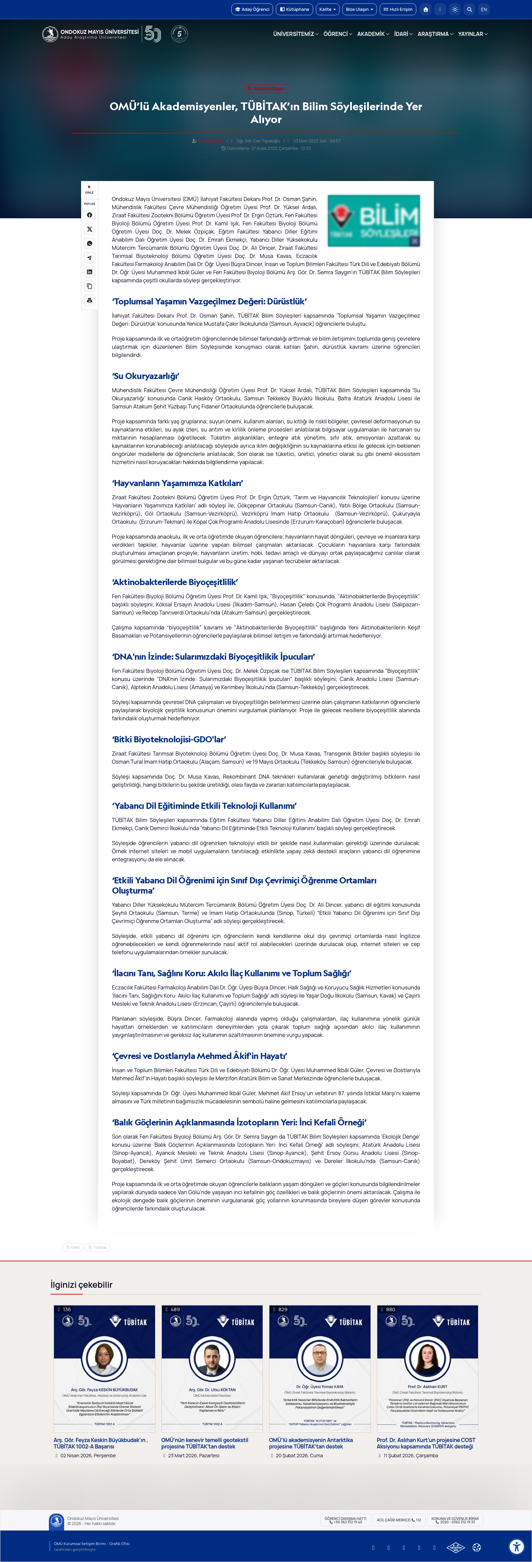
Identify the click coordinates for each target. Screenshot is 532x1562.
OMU (75, 1247)
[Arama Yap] (469, 9)
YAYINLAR (470, 34)
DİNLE (89, 190)
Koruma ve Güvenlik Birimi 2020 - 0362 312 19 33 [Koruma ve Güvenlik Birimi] (455, 1520)
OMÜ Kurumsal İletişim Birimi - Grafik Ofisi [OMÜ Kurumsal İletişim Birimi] (92, 1543)
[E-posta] (440, 9)
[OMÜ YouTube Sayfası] (373, 1548)
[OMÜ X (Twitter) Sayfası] (419, 1548)
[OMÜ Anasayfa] (426, 9)
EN (484, 9)
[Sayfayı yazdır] (89, 300)
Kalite (328, 9)
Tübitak (100, 1247)
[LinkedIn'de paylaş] (89, 272)
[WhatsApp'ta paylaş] (89, 243)
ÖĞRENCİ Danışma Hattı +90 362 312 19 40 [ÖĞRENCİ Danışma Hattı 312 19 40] (345, 1520)
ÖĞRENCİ (336, 34)
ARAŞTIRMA (433, 34)
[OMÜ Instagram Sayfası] (404, 1548)
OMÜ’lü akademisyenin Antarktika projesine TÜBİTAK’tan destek (311, 1443)
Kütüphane (294, 9)
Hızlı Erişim (398, 9)
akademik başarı (266, 89)
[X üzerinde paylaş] (89, 229)
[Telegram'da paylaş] (89, 257)
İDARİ (401, 34)
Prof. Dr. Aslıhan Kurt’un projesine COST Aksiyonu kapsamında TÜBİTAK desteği (426, 1443)
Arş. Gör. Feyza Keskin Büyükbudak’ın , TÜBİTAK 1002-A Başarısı (101, 1443)
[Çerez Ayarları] (476, 1547)
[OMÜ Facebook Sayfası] (434, 1548)
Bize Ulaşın (359, 9)
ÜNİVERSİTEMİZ (293, 34)
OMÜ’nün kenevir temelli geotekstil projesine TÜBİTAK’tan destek (205, 1443)
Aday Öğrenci (252, 9)
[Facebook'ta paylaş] (89, 215)
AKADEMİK (371, 34)
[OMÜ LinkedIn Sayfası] (389, 1548)
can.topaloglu (210, 141)
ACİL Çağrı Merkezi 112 (399, 1520)
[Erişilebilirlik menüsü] (516, 1546)
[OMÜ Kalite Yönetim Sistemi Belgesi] (455, 1548)
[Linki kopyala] (89, 286)
